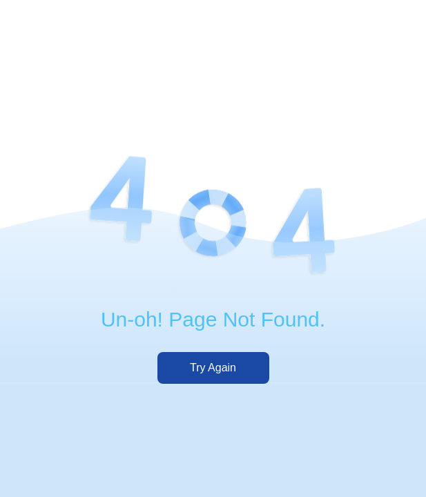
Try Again (213, 367)
